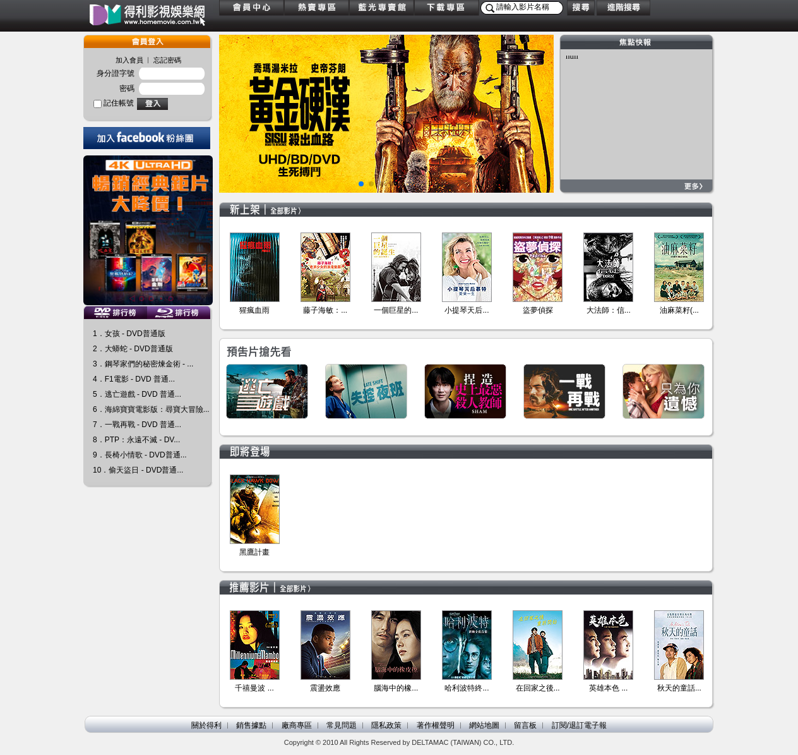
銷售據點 (251, 725)
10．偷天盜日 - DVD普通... (138, 470)
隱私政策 (386, 725)
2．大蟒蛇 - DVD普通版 (133, 348)
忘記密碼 (167, 60)
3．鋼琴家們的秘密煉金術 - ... (143, 363)
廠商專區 (297, 725)
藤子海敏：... (325, 310)
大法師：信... (609, 310)
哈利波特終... (466, 688)
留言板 (525, 725)
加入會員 (129, 60)
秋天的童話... (679, 688)
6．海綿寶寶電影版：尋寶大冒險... (151, 409)
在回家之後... (538, 688)
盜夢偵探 (538, 310)
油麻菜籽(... (679, 310)
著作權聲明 (436, 725)
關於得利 (206, 725)
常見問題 (341, 725)
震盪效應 (325, 688)
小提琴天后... (466, 310)
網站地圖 (484, 725)
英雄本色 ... (608, 688)
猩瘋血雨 (254, 310)
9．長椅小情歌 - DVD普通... (140, 454)
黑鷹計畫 (254, 552)
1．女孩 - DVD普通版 (129, 333)
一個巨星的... (396, 310)
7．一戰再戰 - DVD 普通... (137, 424)
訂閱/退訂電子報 (579, 725)
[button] (361, 183)
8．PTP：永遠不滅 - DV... (136, 439)
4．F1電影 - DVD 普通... (134, 379)
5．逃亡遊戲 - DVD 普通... (137, 394)
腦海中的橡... (396, 688)
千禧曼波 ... (254, 688)
